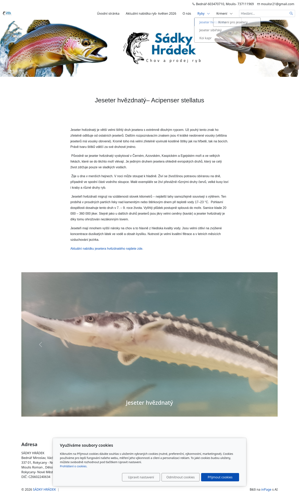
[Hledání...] (263, 13)
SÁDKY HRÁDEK (44, 489)
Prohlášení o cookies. (73, 466)
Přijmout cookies (220, 477)
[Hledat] (291, 13)
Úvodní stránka (108, 13)
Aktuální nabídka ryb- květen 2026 (151, 13)
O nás (187, 13)
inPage (266, 489)
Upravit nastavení (141, 477)
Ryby (203, 13)
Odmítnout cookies (181, 477)
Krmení (224, 13)
